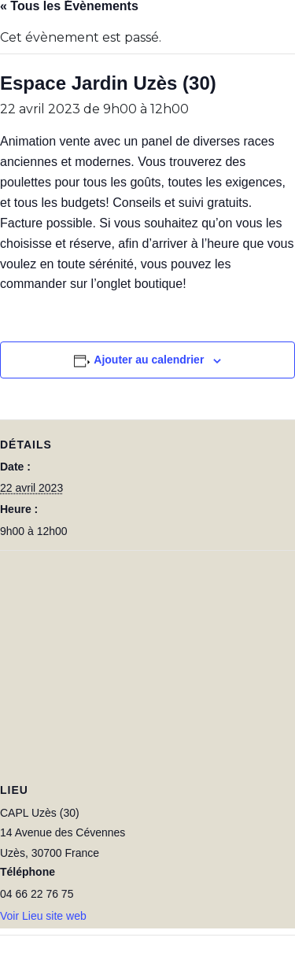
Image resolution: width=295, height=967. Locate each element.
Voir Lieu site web (43, 916)
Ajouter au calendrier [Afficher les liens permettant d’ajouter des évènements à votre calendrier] (149, 359)
